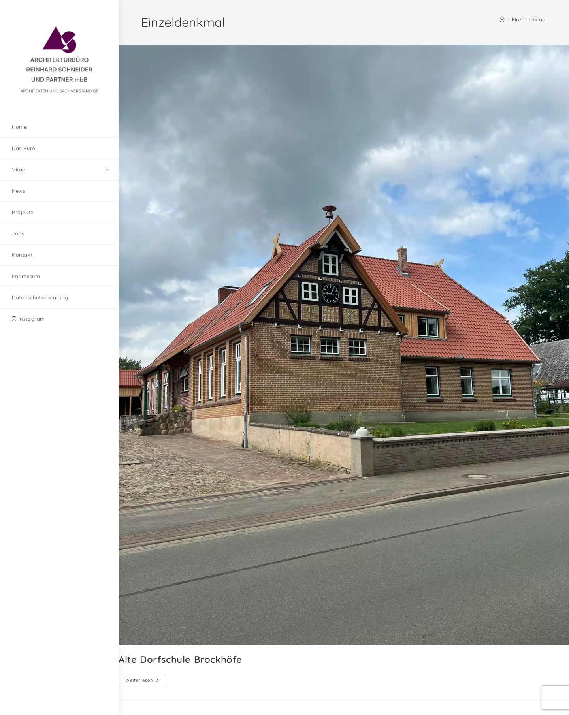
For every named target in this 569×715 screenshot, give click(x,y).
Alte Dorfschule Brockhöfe (180, 659)
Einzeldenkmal (529, 19)
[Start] (502, 19)
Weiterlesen (145, 678)
